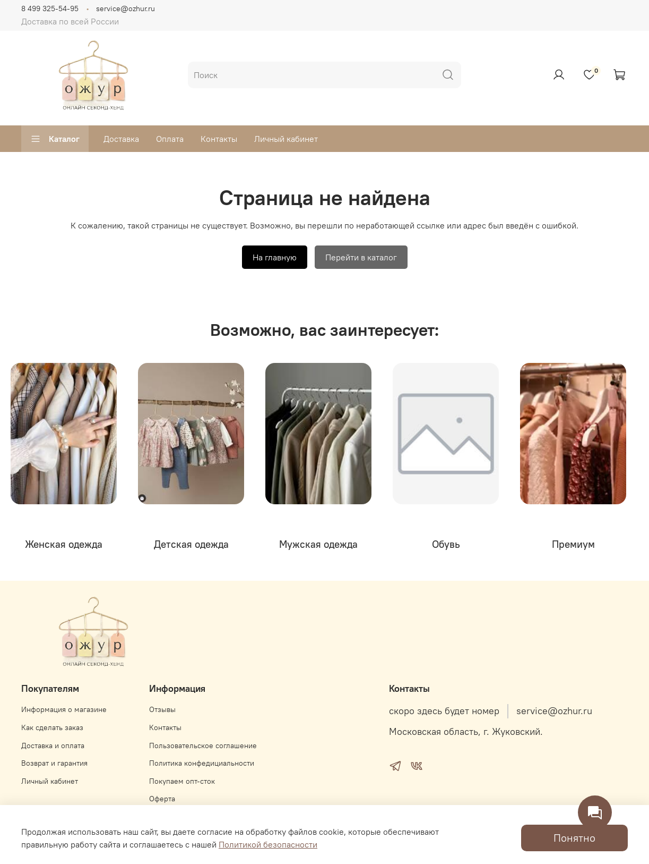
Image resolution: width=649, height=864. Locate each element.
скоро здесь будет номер (444, 711)
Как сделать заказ (52, 727)
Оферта (162, 798)
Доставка (121, 138)
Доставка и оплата (52, 745)
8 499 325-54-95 (50, 8)
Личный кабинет (286, 138)
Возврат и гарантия (54, 763)
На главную (275, 257)
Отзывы (162, 709)
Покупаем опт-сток (182, 781)
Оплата (170, 138)
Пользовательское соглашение (203, 745)
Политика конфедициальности (201, 763)
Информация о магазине (64, 709)
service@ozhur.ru (125, 8)
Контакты (219, 138)
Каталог (55, 138)
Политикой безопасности (268, 844)
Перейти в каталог (361, 257)
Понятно (574, 837)
